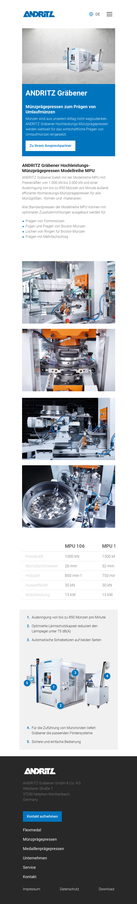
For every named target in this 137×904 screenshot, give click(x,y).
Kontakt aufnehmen (42, 816)
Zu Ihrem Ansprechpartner (50, 146)
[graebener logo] (40, 773)
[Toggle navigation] (109, 14)
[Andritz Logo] (39, 14)
